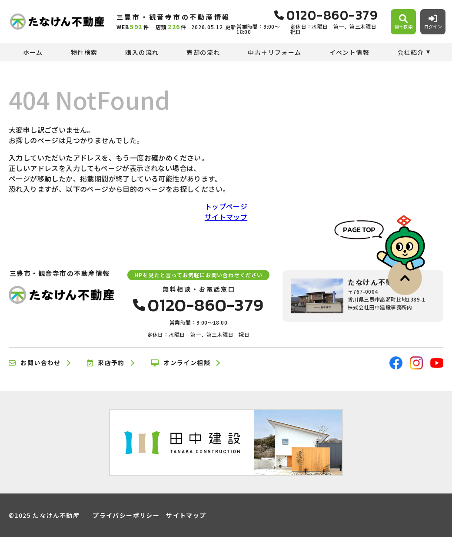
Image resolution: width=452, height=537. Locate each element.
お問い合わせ (35, 362)
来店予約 (106, 362)
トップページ (226, 206)
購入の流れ (142, 52)
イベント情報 (349, 52)
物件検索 (84, 52)
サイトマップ (226, 216)
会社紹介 (410, 52)
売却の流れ (203, 52)
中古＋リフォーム (274, 52)
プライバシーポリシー (126, 515)
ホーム (33, 52)
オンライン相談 (180, 362)
